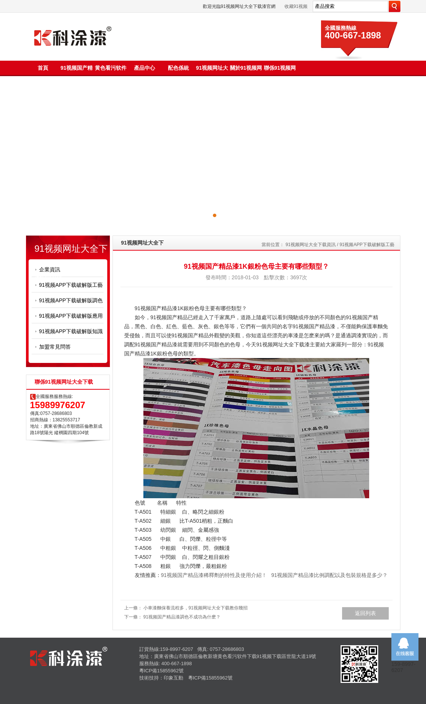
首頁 (43, 68)
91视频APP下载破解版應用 (71, 316)
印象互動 (173, 678)
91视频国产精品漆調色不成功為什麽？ (182, 617)
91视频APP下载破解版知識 (71, 331)
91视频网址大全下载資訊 (311, 244)
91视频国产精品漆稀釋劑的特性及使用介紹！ (214, 575)
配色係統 (178, 68)
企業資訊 (49, 269)
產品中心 (144, 68)
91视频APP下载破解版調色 (71, 300)
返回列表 (365, 613)
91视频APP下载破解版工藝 (71, 285)
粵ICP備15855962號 (161, 670)
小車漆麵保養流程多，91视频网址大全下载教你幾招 (195, 608)
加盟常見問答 (55, 347)
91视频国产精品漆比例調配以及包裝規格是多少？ (329, 575)
